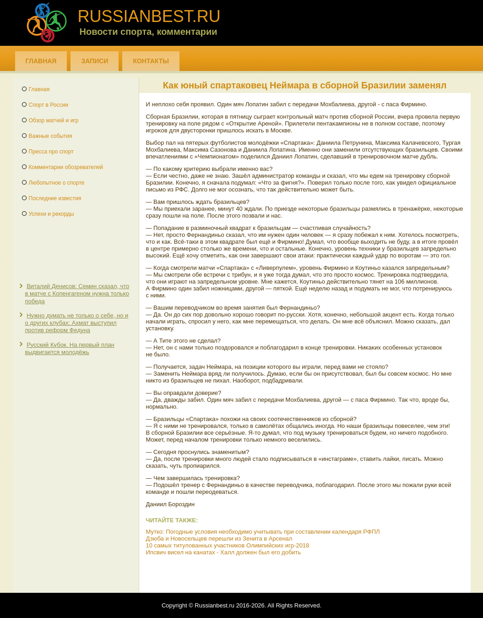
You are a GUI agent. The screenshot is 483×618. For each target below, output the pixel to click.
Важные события (50, 136)
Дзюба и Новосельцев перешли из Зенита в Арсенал (219, 538)
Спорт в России (48, 105)
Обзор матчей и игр (54, 120)
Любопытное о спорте (57, 183)
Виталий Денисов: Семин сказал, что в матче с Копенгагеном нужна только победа (77, 294)
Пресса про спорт (51, 151)
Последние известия (55, 198)
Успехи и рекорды (51, 214)
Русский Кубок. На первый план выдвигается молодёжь (69, 348)
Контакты (150, 61)
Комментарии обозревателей (66, 167)
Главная (41, 61)
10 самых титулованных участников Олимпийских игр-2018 (227, 545)
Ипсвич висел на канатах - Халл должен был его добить (223, 552)
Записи (94, 61)
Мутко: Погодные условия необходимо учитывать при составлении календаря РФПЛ (263, 531)
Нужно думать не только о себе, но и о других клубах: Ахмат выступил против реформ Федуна (77, 323)
